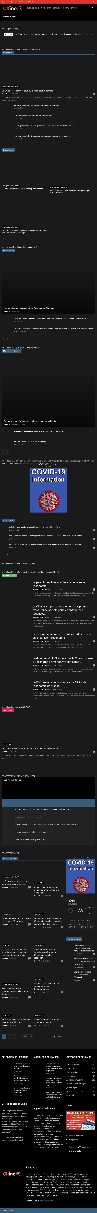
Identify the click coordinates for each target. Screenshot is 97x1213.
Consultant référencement (79, 1147)
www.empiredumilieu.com (12, 1140)
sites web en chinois (51, 1139)
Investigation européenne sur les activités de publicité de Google (38, 431)
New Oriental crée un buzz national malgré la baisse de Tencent (15, 991)
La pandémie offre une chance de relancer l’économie (33, 115)
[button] (92, 7)
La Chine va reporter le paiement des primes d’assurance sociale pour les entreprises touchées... (60, 610)
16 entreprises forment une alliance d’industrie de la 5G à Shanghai (54, 1095)
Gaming (74, 8)
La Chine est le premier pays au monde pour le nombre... (28, 90)
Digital (66, 8)
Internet (56, 8)
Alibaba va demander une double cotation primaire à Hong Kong (36, 105)
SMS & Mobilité (39, 945)
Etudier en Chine (9, 17)
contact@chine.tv (47, 1201)
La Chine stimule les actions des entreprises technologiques (30, 748)
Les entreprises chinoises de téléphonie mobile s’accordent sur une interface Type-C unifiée (45, 536)
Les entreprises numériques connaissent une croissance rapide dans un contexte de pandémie (50, 318)
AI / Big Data (46, 8)
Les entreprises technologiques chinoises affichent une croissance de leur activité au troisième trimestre (53, 328)
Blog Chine (73, 1139)
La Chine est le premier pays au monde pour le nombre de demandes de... (84, 948)
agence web (54, 1137)
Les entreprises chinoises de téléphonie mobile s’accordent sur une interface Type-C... (44, 126)
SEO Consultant (46, 1190)
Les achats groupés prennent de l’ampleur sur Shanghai (29, 308)
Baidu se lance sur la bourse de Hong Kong (30, 441)
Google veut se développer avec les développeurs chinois (30, 421)
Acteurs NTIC (39, 883)
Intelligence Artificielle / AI (11, 86)
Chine (71, 1143)
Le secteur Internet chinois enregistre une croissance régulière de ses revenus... (42, 136)
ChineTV (5, 94)
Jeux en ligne (7, 744)
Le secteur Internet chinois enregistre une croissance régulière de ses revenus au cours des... (46, 544)
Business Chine (33, 8)
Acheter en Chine (76, 1135)
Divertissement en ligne (10, 984)
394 (25, 1036)
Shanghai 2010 (75, 1151)
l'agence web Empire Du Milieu (67, 1190)
